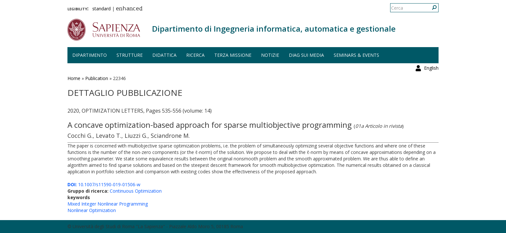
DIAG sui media (306, 55)
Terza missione (232, 55)
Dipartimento (89, 55)
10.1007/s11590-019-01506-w (103, 184)
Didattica (164, 55)
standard (101, 8)
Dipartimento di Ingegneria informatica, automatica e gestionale (274, 28)
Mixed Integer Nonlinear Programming (107, 204)
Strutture (129, 55)
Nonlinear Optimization (91, 210)
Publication (96, 78)
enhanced (129, 9)
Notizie (270, 55)
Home (73, 78)
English (431, 8)
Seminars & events (356, 55)
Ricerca (195, 55)
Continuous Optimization (136, 191)
